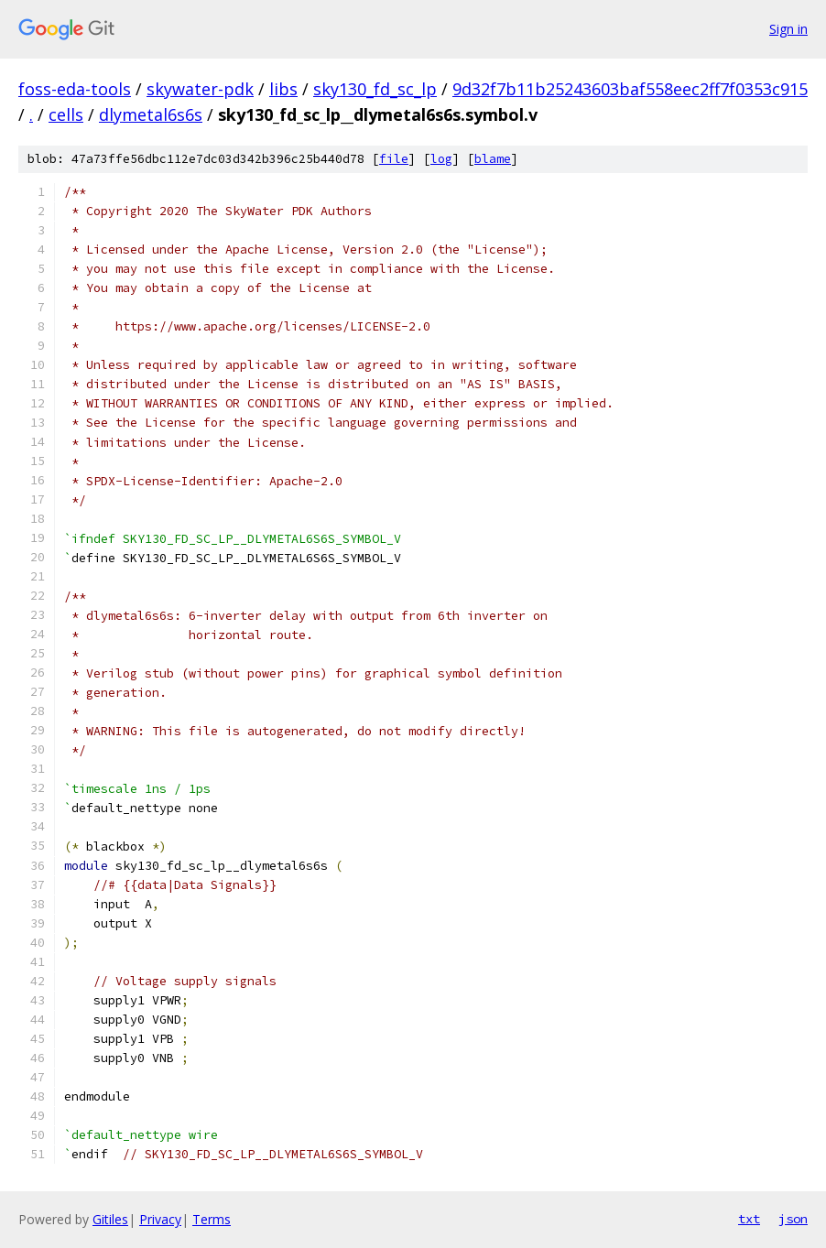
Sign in (788, 29)
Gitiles (110, 1219)
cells (66, 114)
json (793, 1218)
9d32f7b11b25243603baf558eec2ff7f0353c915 (630, 89)
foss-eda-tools (74, 89)
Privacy (160, 1219)
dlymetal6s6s (150, 114)
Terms (211, 1219)
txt (749, 1218)
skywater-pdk (200, 89)
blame (492, 159)
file (393, 159)
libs (283, 89)
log (441, 159)
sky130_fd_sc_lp (375, 89)
